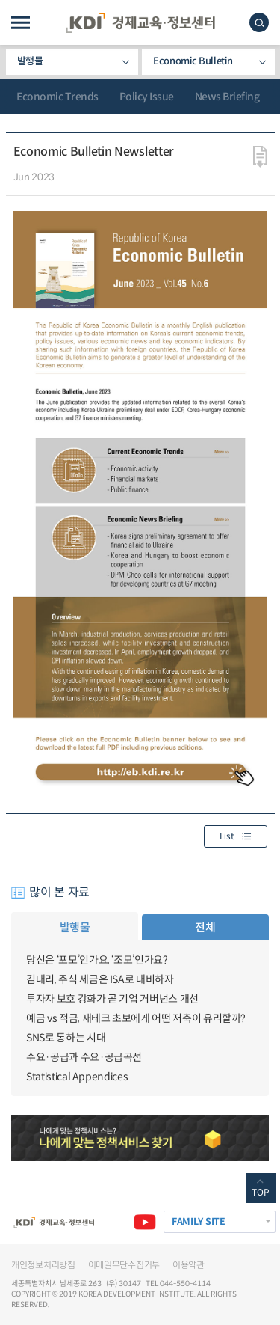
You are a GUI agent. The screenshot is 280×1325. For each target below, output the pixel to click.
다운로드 (260, 157)
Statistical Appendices (77, 1076)
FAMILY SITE (198, 1222)
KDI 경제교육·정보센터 (140, 23)
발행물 (30, 61)
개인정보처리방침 (43, 1264)
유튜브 (145, 1222)
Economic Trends (57, 96)
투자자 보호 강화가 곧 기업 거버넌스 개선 (112, 999)
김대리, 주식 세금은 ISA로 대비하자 (100, 979)
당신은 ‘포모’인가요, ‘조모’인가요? (97, 960)
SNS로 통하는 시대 (65, 1037)
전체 (205, 927)
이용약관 (188, 1264)
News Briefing (227, 96)
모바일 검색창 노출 (259, 22)
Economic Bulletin (192, 61)
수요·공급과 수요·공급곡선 (84, 1057)
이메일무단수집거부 (124, 1264)
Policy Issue (146, 96)
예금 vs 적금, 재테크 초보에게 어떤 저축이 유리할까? (136, 1018)
